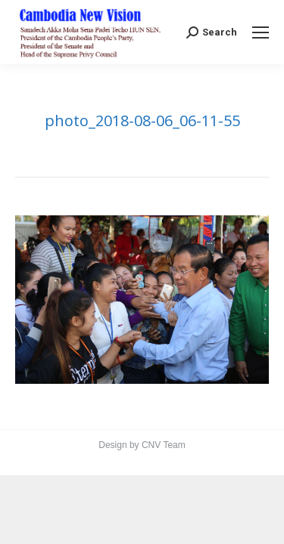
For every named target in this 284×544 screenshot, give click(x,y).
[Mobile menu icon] (260, 32)
